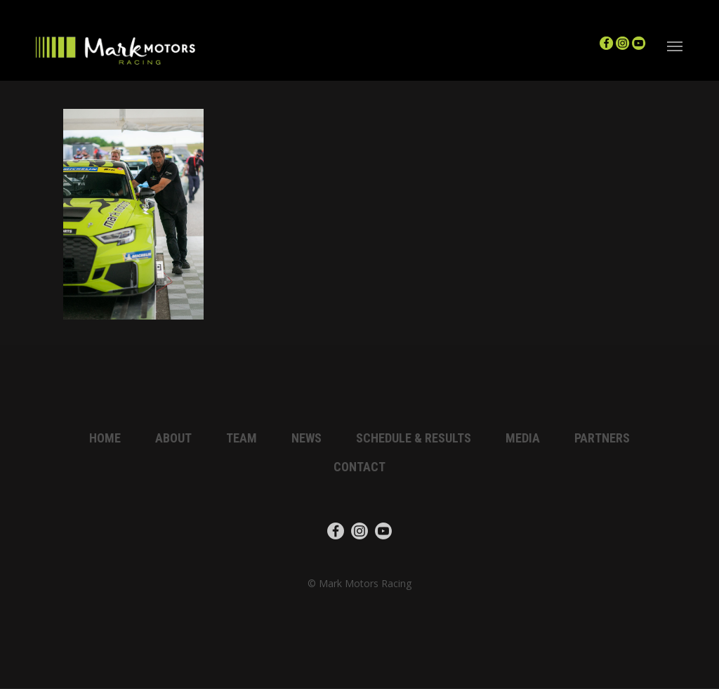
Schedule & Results (413, 438)
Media (523, 438)
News (306, 438)
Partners (602, 438)
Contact (359, 466)
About (173, 438)
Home (105, 438)
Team (241, 438)
